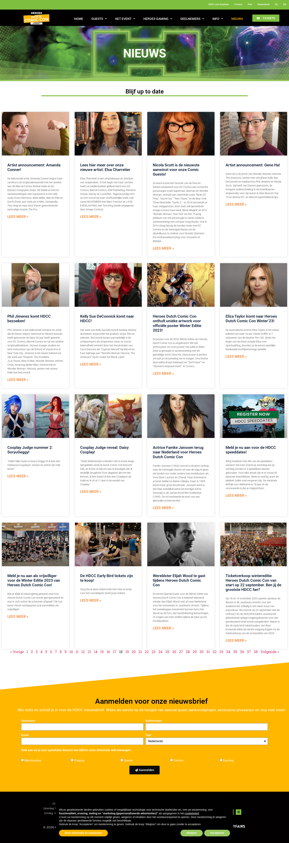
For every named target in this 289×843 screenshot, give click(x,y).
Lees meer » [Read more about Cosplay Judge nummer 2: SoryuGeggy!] (17, 476)
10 (71, 651)
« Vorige (17, 651)
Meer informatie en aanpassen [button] (83, 832)
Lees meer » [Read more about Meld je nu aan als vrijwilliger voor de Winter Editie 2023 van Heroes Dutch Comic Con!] (17, 616)
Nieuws (237, 19)
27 (181, 651)
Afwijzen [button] (191, 832)
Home (78, 19)
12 (83, 651)
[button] (265, 18)
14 (96, 651)
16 (108, 651)
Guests (99, 19)
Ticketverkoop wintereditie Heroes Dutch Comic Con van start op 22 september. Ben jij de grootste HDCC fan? (253, 583)
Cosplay (79, 760)
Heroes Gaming (157, 19)
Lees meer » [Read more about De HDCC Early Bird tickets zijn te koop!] (90, 600)
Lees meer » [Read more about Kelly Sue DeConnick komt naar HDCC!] (90, 364)
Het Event (125, 19)
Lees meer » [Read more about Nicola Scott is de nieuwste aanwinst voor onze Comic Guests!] (163, 248)
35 (235, 651)
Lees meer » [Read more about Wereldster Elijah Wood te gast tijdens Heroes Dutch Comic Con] (163, 628)
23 (154, 651)
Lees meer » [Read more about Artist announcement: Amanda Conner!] (17, 217)
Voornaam (28, 720)
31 (208, 651)
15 (102, 651)
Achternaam (153, 720)
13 (89, 651)
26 (174, 651)
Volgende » (269, 651)
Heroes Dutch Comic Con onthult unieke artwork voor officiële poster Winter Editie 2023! (177, 323)
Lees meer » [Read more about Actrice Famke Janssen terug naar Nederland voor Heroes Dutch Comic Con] (163, 508)
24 (160, 651)
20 (134, 651)
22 (147, 651)
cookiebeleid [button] (192, 813)
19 (127, 651)
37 (249, 651)
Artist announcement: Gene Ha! (253, 165)
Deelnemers (192, 19)
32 (215, 651)
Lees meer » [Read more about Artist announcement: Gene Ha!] (236, 204)
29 (195, 651)
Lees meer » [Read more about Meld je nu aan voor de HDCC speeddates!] (236, 495)
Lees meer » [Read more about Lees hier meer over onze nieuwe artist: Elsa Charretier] (90, 217)
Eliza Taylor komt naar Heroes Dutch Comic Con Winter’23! (251, 318)
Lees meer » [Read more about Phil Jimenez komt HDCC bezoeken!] (17, 380)
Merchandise (32, 760)
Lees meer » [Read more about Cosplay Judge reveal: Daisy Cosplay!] (90, 491)
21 (140, 651)
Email (25, 735)
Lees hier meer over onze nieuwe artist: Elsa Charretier (105, 167)
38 (256, 651)
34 (228, 651)
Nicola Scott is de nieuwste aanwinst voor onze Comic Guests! (176, 169)
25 (167, 651)
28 (188, 651)
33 (221, 651)
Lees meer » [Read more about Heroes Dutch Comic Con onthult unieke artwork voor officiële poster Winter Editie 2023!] (163, 373)
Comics (178, 760)
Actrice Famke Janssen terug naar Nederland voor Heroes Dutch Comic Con (178, 452)
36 (242, 651)
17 (114, 651)
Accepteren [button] (217, 832)
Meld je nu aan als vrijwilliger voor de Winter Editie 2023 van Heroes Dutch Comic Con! (33, 580)
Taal (148, 735)
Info (217, 19)
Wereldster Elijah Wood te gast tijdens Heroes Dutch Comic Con (179, 580)
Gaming (228, 760)
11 (77, 651)
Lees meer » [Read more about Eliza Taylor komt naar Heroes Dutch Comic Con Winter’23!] (236, 356)
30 (201, 651)
